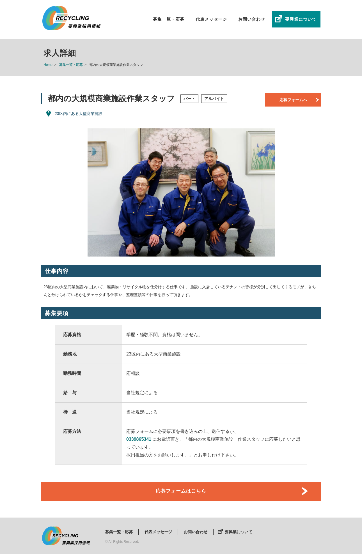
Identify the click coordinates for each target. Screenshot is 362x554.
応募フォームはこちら (181, 491)
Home (47, 65)
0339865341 (138, 439)
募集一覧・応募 (168, 19)
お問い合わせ (251, 19)
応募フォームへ (293, 100)
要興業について (301, 19)
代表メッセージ (211, 19)
